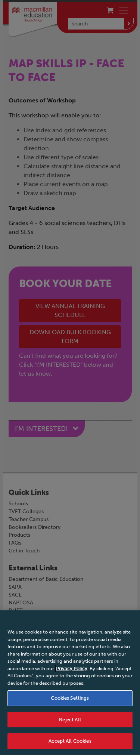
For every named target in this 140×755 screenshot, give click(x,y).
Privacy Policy (71, 668)
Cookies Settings (70, 698)
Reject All (70, 719)
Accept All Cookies (70, 741)
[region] (70, 682)
